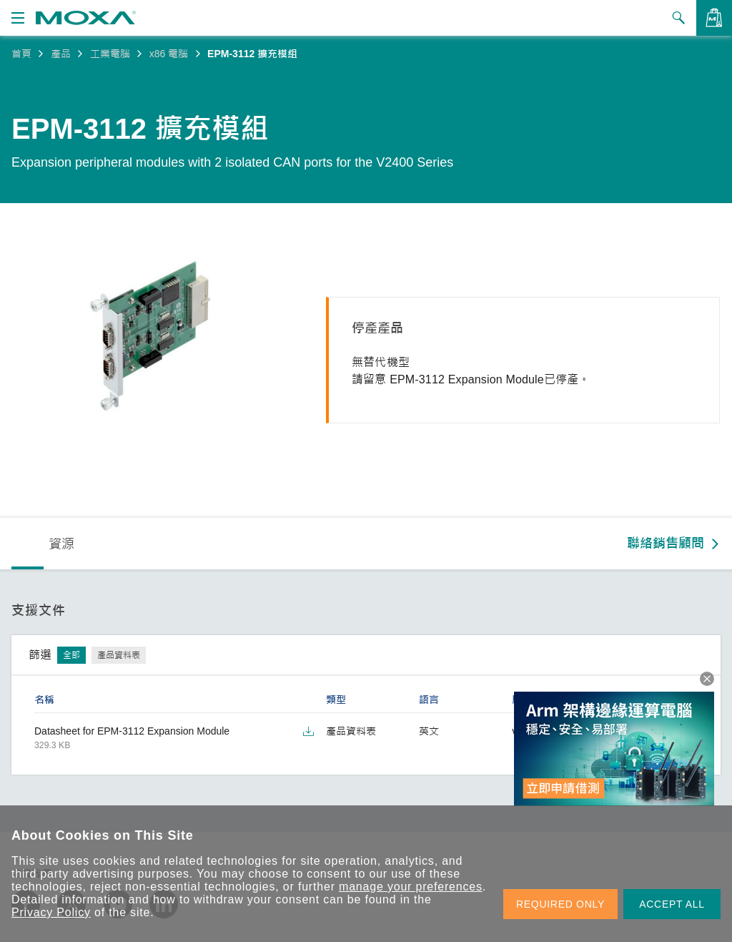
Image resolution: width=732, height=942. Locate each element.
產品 (61, 53)
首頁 (21, 53)
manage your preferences (411, 886)
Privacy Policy (51, 912)
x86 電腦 (168, 53)
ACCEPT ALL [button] (672, 904)
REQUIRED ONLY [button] (560, 904)
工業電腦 (110, 53)
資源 (61, 544)
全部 (71, 655)
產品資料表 (118, 655)
